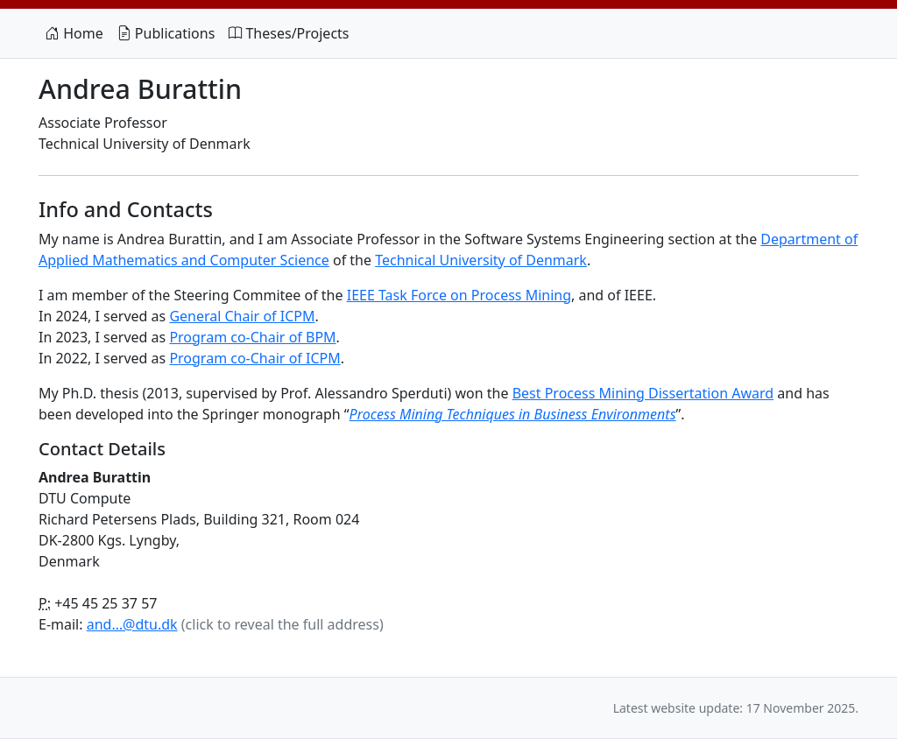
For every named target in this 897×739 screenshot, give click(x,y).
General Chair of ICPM (241, 316)
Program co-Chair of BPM (252, 337)
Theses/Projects (289, 33)
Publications (166, 33)
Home (74, 33)
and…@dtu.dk (132, 624)
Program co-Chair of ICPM (254, 358)
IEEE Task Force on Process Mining (459, 295)
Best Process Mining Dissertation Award (642, 393)
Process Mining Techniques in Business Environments (513, 414)
